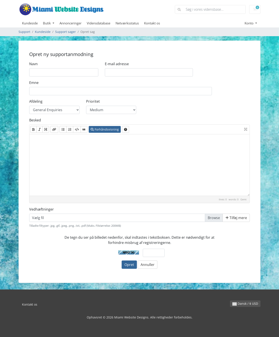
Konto (249, 23)
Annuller (148, 264)
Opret (129, 264)
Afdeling (36, 101)
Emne (34, 82)
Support (24, 32)
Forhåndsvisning (105, 129)
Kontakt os (152, 23)
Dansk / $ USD (245, 303)
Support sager (65, 32)
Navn (33, 63)
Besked (35, 120)
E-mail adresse (117, 63)
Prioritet (93, 101)
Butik (47, 23)
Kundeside (30, 23)
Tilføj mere (236, 217)
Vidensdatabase (98, 23)
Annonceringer (71, 23)
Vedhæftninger (41, 209)
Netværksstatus (127, 23)
